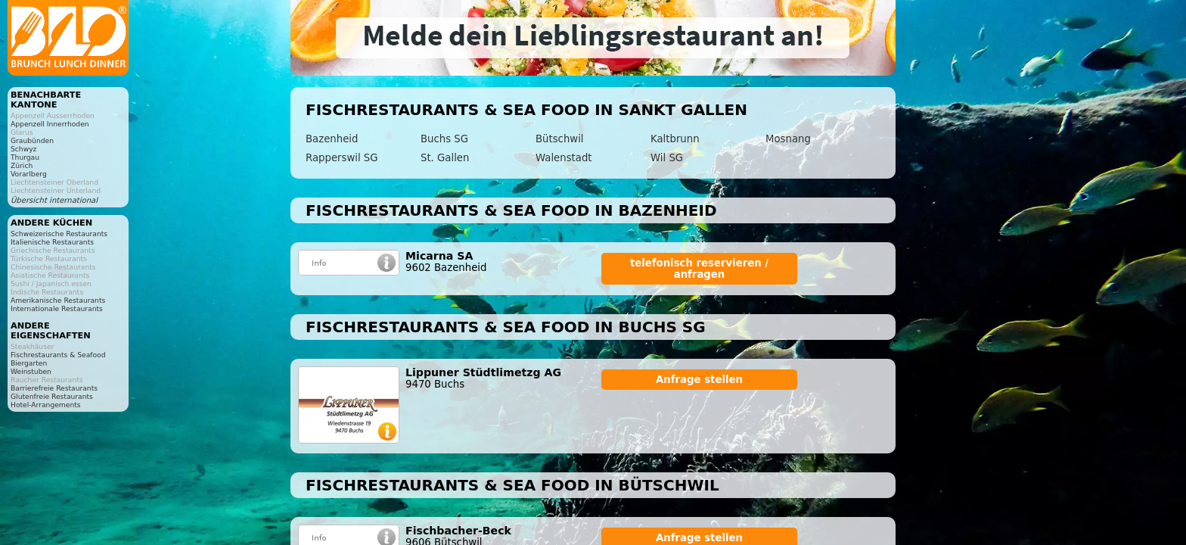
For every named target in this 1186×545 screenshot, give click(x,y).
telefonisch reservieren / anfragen (699, 268)
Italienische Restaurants (52, 242)
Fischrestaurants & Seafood (58, 354)
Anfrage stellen (699, 379)
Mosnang (788, 139)
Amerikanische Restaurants (58, 300)
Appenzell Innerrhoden (50, 124)
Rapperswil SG (342, 158)
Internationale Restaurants (57, 308)
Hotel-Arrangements (46, 404)
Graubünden (32, 140)
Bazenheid (332, 139)
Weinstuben (31, 371)
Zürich (22, 165)
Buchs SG (444, 139)
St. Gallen (445, 158)
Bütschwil (560, 139)
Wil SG (666, 158)
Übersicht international (54, 200)
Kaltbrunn (675, 139)
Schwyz (23, 149)
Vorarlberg (29, 174)
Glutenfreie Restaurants (52, 396)
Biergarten (29, 363)
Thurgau (25, 157)
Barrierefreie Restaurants (54, 388)
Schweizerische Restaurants (59, 233)
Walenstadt (564, 158)
